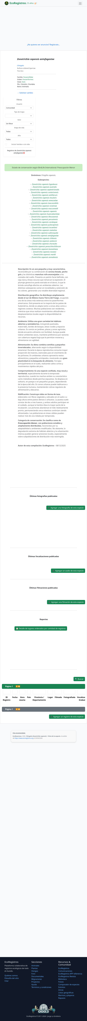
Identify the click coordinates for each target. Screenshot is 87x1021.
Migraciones (36, 979)
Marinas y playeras (66, 995)
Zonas (60, 990)
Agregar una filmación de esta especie (66, 602)
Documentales (37, 976)
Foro (33, 973)
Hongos (34, 971)
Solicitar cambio (25, 93)
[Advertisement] (43, 25)
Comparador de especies (68, 984)
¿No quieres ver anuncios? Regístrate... (43, 44)
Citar (7, 981)
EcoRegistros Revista (67, 976)
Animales (35, 965)
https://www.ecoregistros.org (24, 738)
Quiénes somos (11, 975)
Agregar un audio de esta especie (68, 570)
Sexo (19, 120)
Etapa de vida (19, 128)
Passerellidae (28, 77)
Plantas (34, 968)
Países (61, 982)
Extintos (61, 987)
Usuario (19, 104)
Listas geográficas (66, 992)
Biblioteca (62, 979)
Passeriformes (28, 79)
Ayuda (34, 984)
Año (19, 135)
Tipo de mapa (19, 112)
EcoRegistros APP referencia (70, 973)
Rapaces (61, 998)
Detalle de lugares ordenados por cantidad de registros (41, 628)
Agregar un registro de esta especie (67, 716)
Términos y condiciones (41, 987)
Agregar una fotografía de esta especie (66, 508)
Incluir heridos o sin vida (21, 144)
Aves (23, 82)
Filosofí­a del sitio (12, 978)
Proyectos (35, 982)
